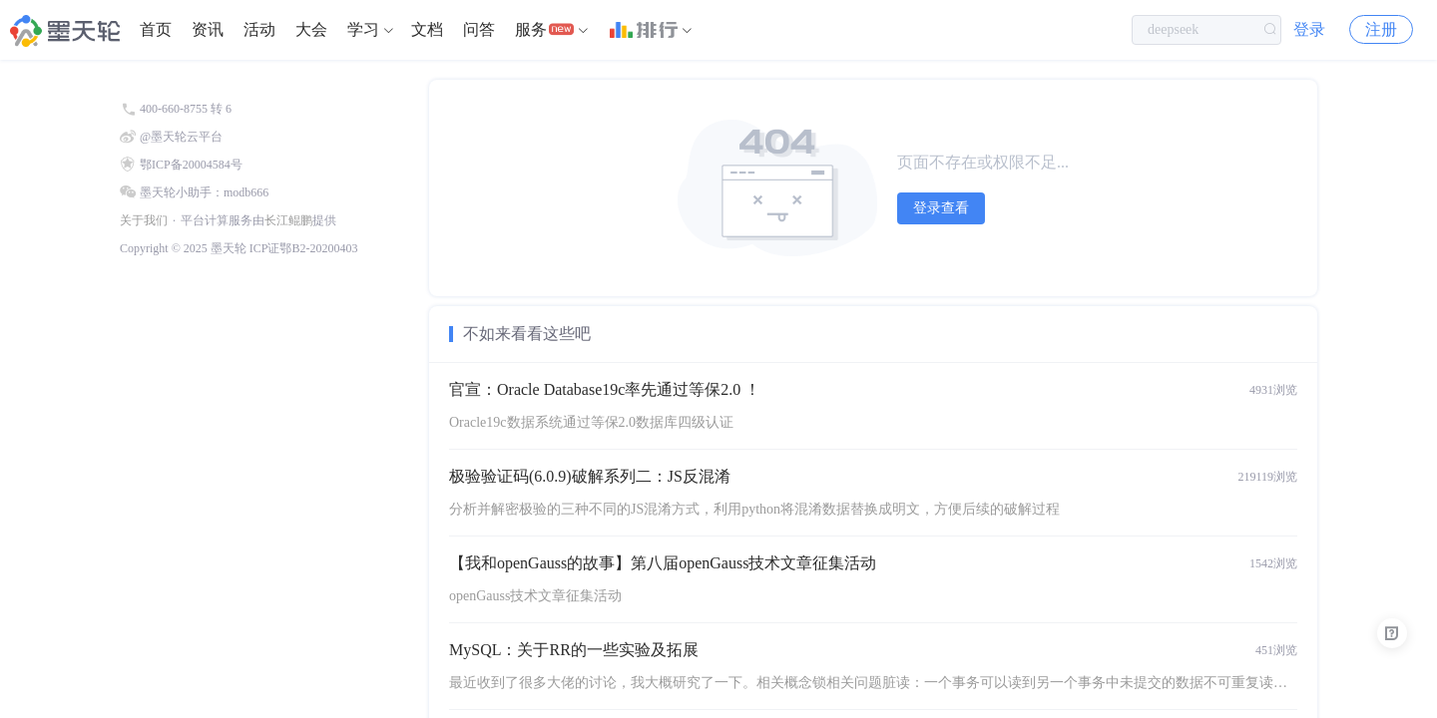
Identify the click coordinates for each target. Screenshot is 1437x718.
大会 (311, 29)
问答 (479, 29)
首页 (156, 29)
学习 (363, 29)
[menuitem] (156, 30)
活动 (259, 29)
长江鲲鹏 (288, 220)
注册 (1381, 29)
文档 (427, 29)
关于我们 (144, 220)
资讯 (208, 29)
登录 (1309, 29)
